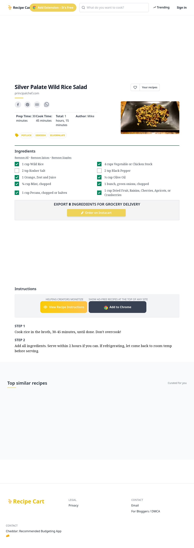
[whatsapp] (46, 104)
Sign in (182, 8)
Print (169, 87)
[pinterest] (27, 104)
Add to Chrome (117, 307)
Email (135, 505)
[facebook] (18, 104)
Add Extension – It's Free (53, 8)
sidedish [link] (41, 135)
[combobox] (114, 7)
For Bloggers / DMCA (145, 511)
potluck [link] (26, 135)
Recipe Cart (28, 501)
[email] (37, 104)
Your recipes (149, 87)
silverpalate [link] (57, 135)
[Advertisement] (97, 46)
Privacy (73, 505)
